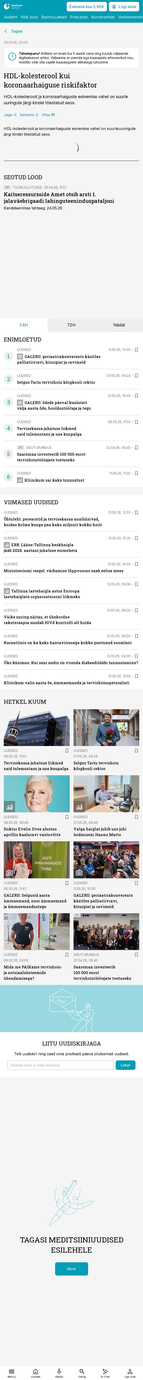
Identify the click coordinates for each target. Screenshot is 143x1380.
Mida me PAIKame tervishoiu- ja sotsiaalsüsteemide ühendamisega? (33, 972)
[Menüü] (11, 1373)
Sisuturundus (39, 448)
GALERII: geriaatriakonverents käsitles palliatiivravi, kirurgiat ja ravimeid (103, 901)
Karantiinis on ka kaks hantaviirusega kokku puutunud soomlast (68, 642)
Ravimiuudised (53, 17)
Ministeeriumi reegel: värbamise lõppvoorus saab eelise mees (63, 570)
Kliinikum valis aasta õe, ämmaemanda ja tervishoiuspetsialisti (66, 682)
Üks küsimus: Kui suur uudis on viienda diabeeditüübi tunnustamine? (71, 662)
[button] (61, 1065)
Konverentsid (102, 17)
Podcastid (78, 17)
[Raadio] (59, 1373)
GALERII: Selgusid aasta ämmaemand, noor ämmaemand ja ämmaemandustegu (35, 901)
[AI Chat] (105, 1373)
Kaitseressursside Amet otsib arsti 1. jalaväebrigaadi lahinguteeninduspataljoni (59, 197)
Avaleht (10, 17)
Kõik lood (29, 17)
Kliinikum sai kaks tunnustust (50, 480)
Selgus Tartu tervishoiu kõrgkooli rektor (56, 382)
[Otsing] (81, 1373)
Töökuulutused (27, 187)
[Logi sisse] (130, 1373)
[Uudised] (35, 1373)
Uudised (24, 350)
